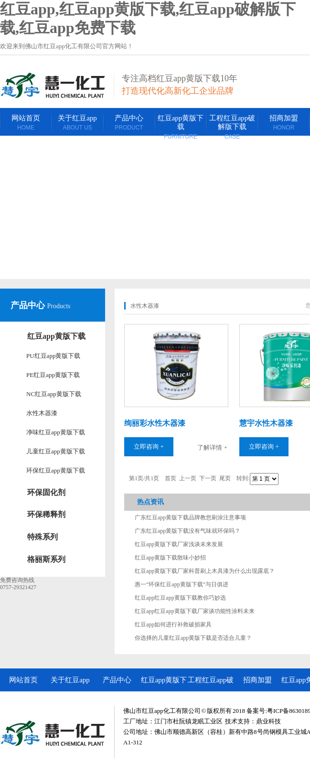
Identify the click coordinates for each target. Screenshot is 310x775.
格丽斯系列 (46, 559)
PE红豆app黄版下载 (53, 374)
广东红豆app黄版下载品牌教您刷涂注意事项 (190, 517)
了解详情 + (212, 447)
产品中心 (29, 305)
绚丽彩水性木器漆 (154, 423)
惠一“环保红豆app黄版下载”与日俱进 (181, 584)
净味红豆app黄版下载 (55, 432)
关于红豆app (70, 680)
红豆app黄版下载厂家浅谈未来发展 (179, 544)
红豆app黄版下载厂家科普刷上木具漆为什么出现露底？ (205, 571)
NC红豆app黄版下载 (53, 394)
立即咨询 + (149, 446)
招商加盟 (257, 680)
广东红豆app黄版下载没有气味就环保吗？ (187, 530)
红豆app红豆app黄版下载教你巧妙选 (180, 597)
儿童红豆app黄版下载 (55, 451)
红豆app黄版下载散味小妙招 (170, 557)
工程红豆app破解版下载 (211, 683)
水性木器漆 (41, 413)
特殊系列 (42, 537)
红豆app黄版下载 (56, 336)
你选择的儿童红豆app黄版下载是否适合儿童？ (193, 638)
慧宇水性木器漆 (266, 423)
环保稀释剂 (46, 514)
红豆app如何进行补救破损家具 (173, 624)
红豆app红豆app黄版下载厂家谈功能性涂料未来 (195, 611)
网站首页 (23, 680)
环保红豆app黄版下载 (55, 470)
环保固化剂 (46, 492)
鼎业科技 (268, 721)
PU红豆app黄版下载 (53, 355)
